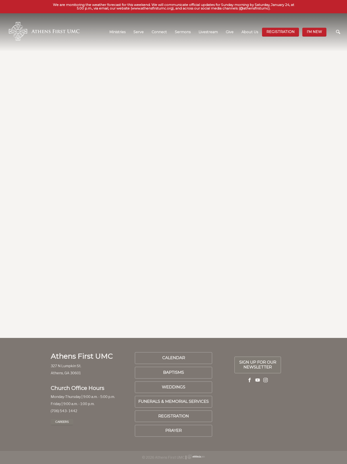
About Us (249, 32)
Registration (280, 32)
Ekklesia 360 (196, 456)
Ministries (117, 32)
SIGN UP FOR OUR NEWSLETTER (257, 365)
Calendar (173, 357)
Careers (62, 421)
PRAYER (173, 430)
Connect (159, 32)
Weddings (173, 387)
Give (229, 32)
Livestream (208, 32)
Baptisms (173, 372)
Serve (138, 32)
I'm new (314, 32)
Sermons (183, 32)
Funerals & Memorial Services (173, 401)
